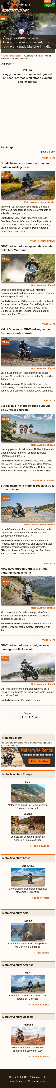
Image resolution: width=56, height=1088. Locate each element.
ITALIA (45, 158)
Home (5, 56)
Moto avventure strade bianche (39, 202)
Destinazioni (16, 56)
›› (42, 717)
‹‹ (13, 717)
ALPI (52, 158)
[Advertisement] (27, 115)
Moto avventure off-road (43, 285)
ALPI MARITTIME (46, 241)
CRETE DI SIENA (46, 480)
